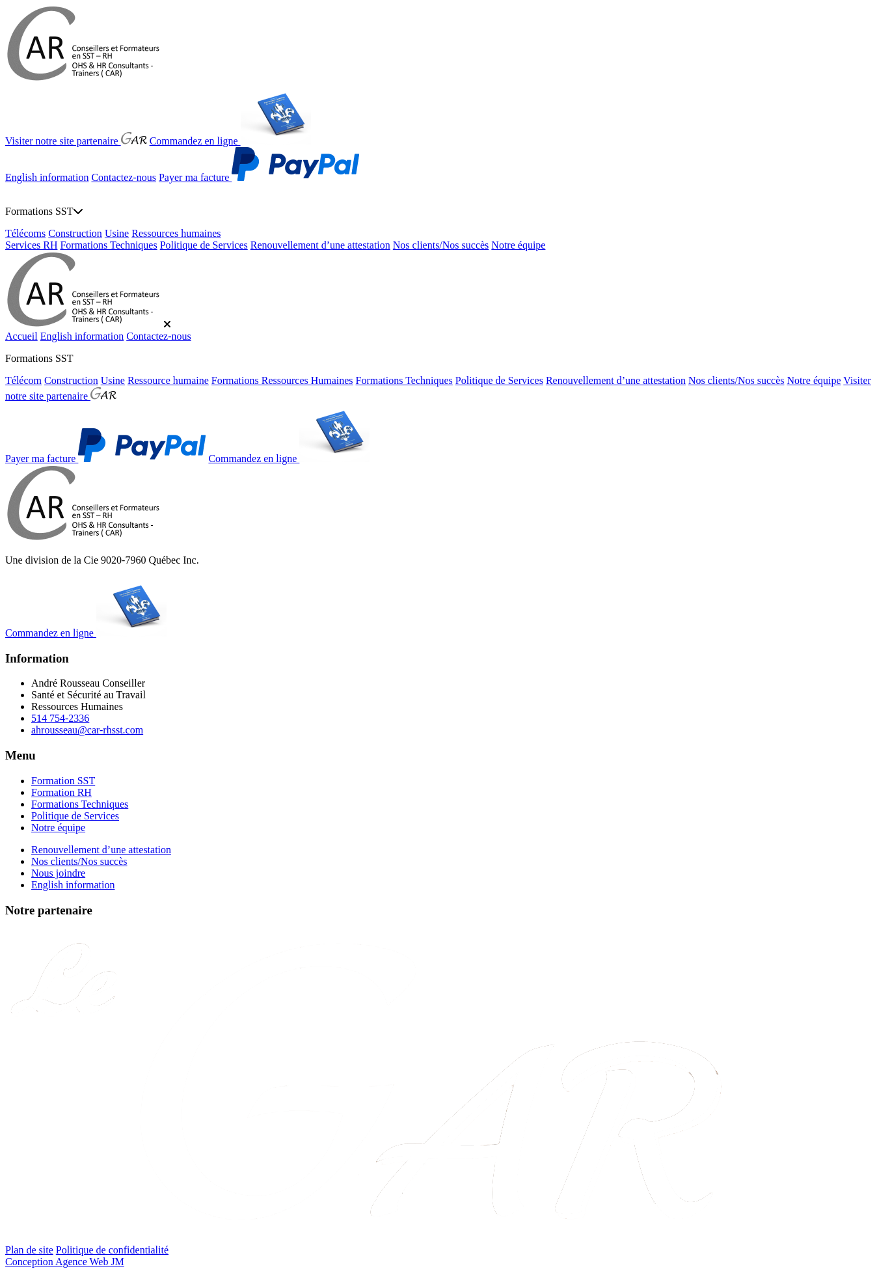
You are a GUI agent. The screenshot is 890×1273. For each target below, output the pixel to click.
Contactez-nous (123, 177)
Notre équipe (518, 245)
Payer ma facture (259, 177)
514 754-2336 (60, 718)
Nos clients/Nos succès (441, 245)
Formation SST (63, 780)
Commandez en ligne (230, 140)
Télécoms (25, 233)
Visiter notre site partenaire (76, 140)
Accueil (21, 336)
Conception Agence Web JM (64, 1261)
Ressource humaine (168, 380)
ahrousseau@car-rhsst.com (87, 729)
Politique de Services (204, 245)
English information (46, 177)
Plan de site (29, 1249)
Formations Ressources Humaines (282, 380)
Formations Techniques (108, 245)
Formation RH (61, 792)
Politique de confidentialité (112, 1249)
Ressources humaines (176, 233)
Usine (117, 233)
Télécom (23, 380)
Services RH (31, 245)
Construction (75, 233)
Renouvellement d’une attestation (320, 245)
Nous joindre (58, 873)
